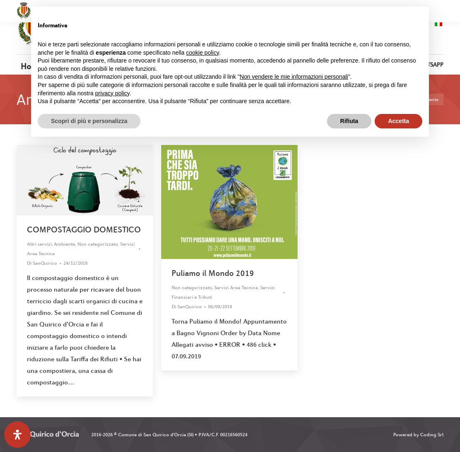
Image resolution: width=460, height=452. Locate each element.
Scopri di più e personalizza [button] (89, 121)
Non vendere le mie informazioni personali (294, 76)
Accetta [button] (398, 121)
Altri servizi (39, 244)
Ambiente (64, 244)
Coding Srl (431, 434)
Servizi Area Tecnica (236, 287)
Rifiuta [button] (349, 121)
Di (42, 263)
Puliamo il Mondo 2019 (213, 273)
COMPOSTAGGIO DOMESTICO (84, 229)
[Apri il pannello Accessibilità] (17, 434)
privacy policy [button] (112, 93)
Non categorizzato (97, 244)
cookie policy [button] (202, 52)
